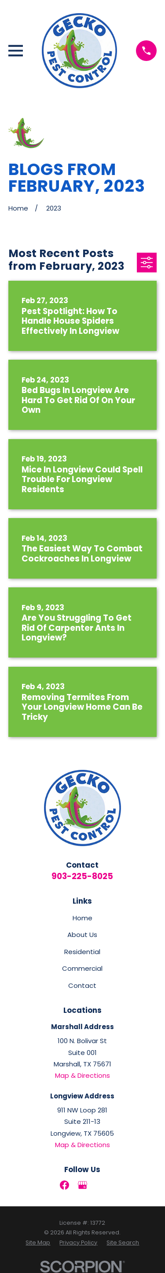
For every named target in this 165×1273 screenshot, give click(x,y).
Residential (82, 951)
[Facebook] (64, 1185)
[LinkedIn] (100, 1185)
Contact (82, 985)
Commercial (82, 968)
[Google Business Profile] (82, 1185)
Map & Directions (82, 1075)
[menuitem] (38, 1243)
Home (82, 918)
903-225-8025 (82, 876)
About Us (82, 934)
